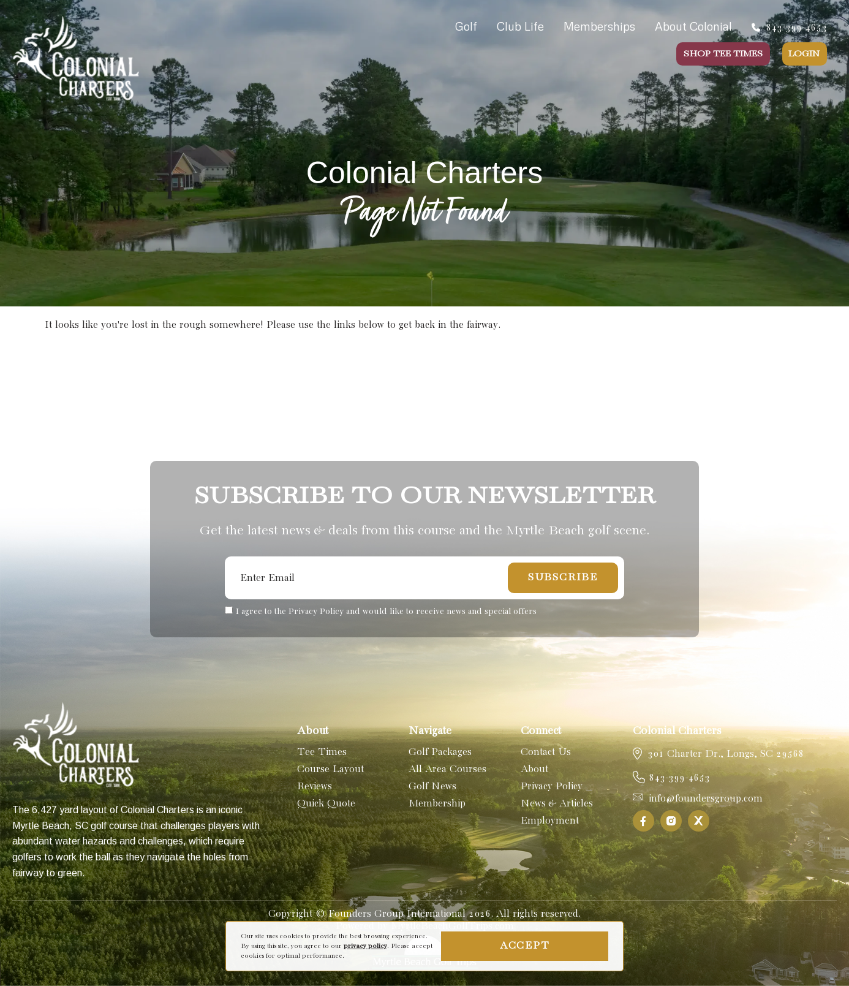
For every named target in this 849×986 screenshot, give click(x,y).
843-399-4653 (789, 27)
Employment (550, 821)
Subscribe (563, 577)
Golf (466, 26)
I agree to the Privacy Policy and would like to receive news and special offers (386, 611)
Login (804, 54)
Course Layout (330, 769)
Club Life (520, 26)
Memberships (599, 26)
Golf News (432, 786)
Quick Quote (326, 804)
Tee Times (322, 752)
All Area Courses (447, 769)
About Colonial (693, 26)
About (534, 769)
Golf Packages (440, 752)
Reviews (314, 786)
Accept (525, 946)
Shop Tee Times (723, 54)
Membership (437, 804)
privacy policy (365, 946)
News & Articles (557, 804)
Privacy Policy (552, 786)
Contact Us (546, 752)
